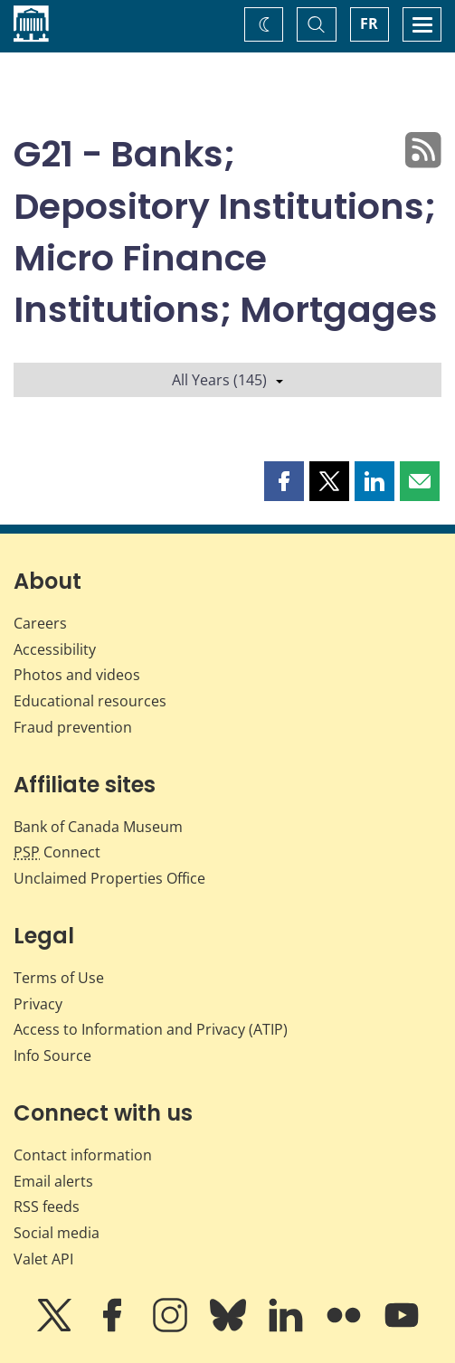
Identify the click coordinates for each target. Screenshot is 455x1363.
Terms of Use (59, 978)
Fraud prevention (73, 727)
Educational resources (90, 701)
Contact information (83, 1155)
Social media (57, 1233)
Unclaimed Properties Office (109, 878)
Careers (40, 623)
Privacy (38, 1004)
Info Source (52, 1055)
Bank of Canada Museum (98, 827)
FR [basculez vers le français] (369, 23)
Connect (57, 852)
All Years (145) (227, 380)
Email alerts (53, 1181)
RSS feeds (47, 1206)
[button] (284, 481)
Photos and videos (77, 675)
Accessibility (55, 649)
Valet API (43, 1259)
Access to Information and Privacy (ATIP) (151, 1029)
